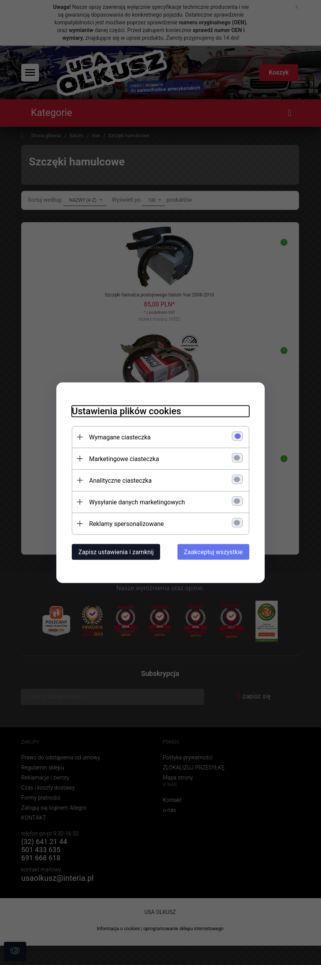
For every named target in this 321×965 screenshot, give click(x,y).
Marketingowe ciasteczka (124, 458)
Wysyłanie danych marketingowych (137, 501)
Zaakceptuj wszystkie (213, 551)
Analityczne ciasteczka (120, 480)
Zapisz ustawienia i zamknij (116, 551)
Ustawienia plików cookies (126, 410)
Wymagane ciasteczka (120, 437)
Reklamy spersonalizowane (126, 523)
